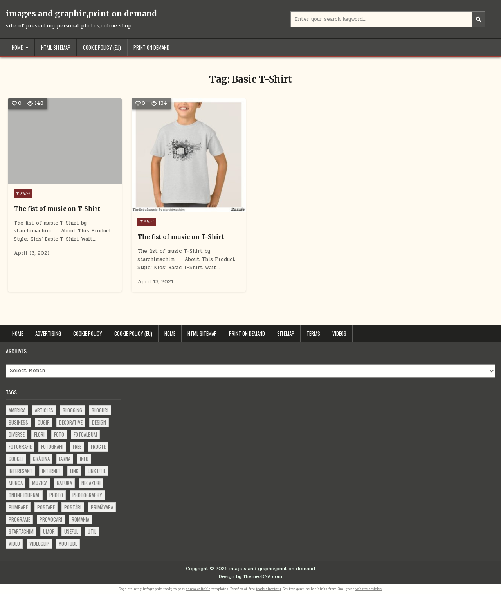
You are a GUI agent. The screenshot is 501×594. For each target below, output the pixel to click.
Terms (313, 333)
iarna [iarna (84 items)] (64, 459)
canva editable (198, 589)
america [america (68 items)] (17, 410)
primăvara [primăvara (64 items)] (102, 507)
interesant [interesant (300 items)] (20, 471)
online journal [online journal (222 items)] (24, 495)
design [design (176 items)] (99, 422)
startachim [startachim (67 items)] (21, 531)
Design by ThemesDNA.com (250, 576)
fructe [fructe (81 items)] (98, 446)
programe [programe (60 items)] (19, 519)
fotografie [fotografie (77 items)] (20, 446)
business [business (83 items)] (18, 422)
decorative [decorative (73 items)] (71, 422)
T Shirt (23, 193)
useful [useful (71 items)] (71, 531)
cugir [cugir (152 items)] (44, 422)
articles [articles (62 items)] (44, 410)
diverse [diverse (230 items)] (17, 434)
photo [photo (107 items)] (56, 495)
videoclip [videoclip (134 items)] (39, 543)
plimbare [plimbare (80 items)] (18, 507)
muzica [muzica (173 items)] (39, 483)
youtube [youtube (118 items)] (68, 543)
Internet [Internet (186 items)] (51, 471)
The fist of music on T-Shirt (57, 208)
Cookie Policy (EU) (102, 47)
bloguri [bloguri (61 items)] (100, 410)
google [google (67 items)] (16, 459)
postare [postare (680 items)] (46, 507)
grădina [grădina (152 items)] (41, 459)
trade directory (268, 589)
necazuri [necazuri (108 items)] (91, 483)
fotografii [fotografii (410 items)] (52, 446)
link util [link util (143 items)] (97, 471)
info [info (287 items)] (84, 459)
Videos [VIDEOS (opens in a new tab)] (339, 333)
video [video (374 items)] (14, 543)
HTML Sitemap (55, 47)
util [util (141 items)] (92, 531)
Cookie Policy (87, 333)
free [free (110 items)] (77, 446)
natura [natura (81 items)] (64, 483)
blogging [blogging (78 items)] (72, 410)
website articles (368, 589)
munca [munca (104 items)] (16, 483)
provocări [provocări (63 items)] (51, 519)
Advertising (48, 333)
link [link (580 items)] (74, 471)
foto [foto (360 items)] (59, 434)
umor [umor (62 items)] (49, 531)
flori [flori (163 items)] (39, 434)
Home (17, 47)
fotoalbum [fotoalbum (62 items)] (85, 434)
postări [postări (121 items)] (72, 507)
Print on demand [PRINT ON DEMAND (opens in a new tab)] (151, 47)
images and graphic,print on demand (81, 13)
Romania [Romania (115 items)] (80, 519)
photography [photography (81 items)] (87, 495)
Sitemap (285, 333)
